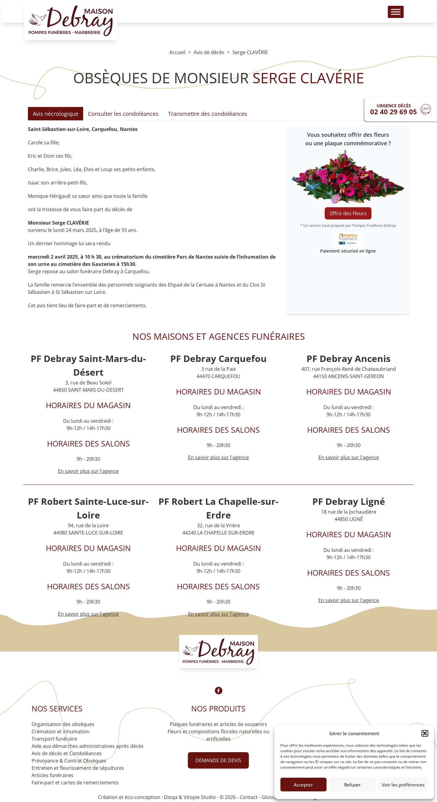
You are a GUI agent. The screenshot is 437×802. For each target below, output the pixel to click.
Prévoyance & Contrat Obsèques (69, 760)
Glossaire (272, 797)
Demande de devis (218, 760)
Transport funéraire (54, 738)
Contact (249, 797)
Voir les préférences (403, 785)
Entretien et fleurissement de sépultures (78, 768)
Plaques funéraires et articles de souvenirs (218, 724)
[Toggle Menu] (396, 15)
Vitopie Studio (200, 797)
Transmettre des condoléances (207, 113)
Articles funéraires (52, 775)
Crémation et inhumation (61, 731)
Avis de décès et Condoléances (67, 753)
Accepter (303, 785)
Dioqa (171, 797)
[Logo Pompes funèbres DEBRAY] (70, 24)
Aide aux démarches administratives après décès (88, 746)
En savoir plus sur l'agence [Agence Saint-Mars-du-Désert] (88, 471)
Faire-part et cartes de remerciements (75, 782)
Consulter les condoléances (123, 113)
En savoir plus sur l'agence (218, 457)
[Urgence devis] (400, 109)
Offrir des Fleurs (348, 213)
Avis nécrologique (55, 113)
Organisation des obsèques (63, 724)
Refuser (352, 785)
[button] (425, 733)
